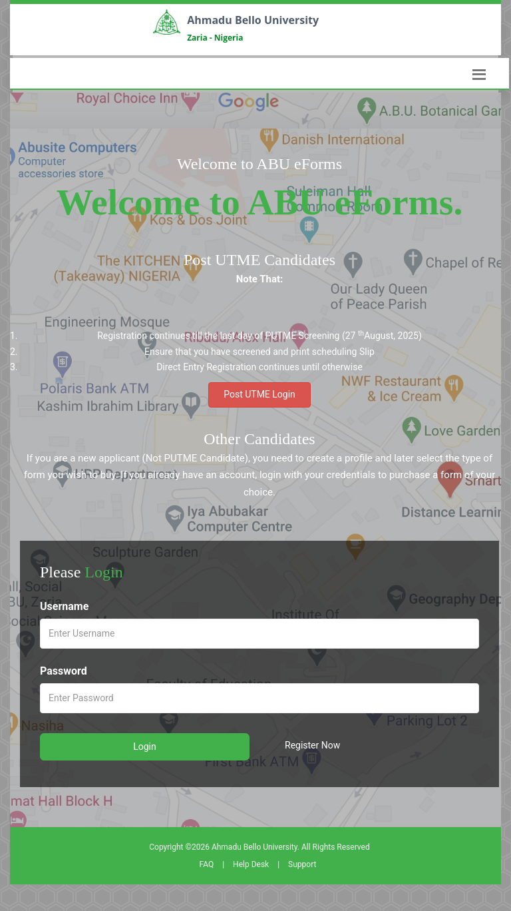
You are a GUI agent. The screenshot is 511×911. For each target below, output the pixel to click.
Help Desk (251, 864)
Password (63, 671)
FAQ (207, 864)
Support (302, 864)
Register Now (312, 745)
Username (64, 606)
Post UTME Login (259, 394)
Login (144, 746)
